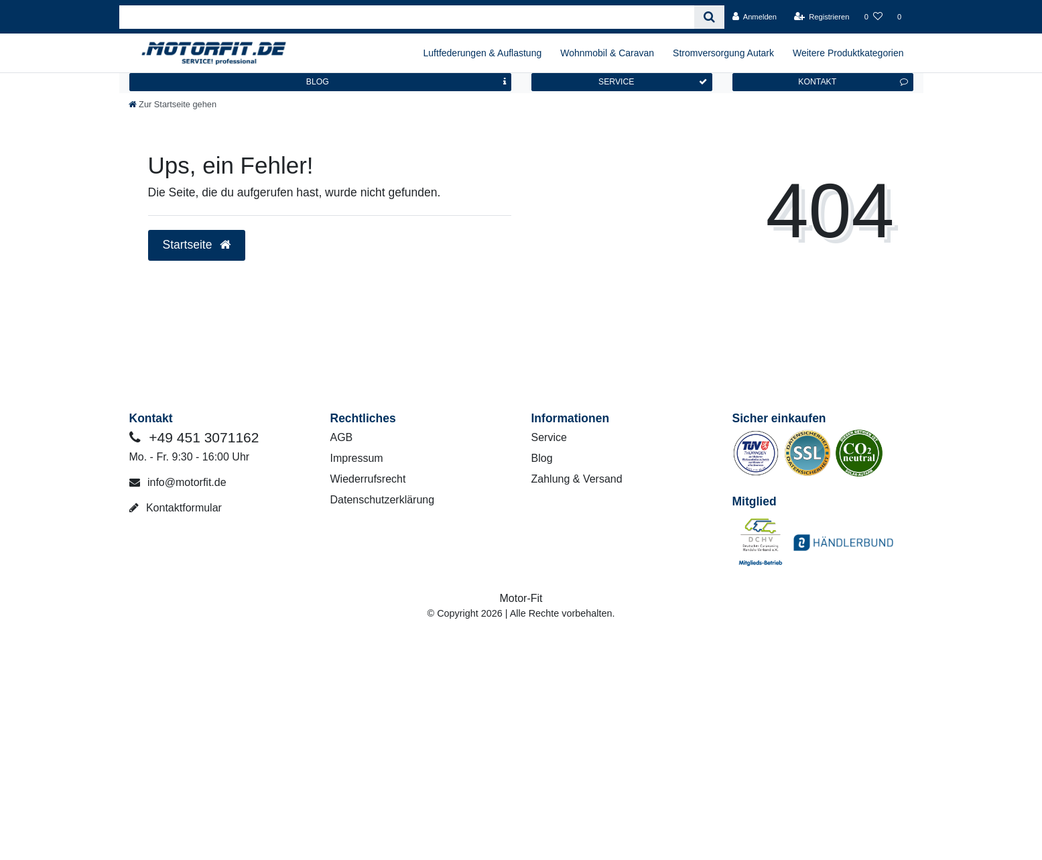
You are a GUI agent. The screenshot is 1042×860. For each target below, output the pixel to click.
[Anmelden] (754, 17)
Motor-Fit (521, 598)
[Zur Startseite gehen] (173, 104)
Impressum (356, 458)
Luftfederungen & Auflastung (483, 53)
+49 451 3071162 (194, 437)
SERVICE (652, 82)
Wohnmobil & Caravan (607, 53)
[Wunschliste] (873, 17)
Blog (542, 458)
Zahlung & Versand (577, 479)
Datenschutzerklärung (382, 499)
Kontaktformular (175, 507)
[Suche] (709, 17)
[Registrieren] (821, 17)
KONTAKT (852, 82)
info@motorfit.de (177, 482)
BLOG (406, 82)
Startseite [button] (197, 244)
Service (549, 437)
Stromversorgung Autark (723, 53)
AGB (341, 437)
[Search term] (407, 17)
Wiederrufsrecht (368, 479)
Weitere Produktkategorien (848, 53)
